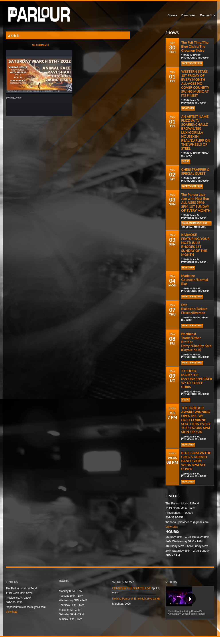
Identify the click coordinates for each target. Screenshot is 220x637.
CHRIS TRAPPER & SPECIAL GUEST (195, 171)
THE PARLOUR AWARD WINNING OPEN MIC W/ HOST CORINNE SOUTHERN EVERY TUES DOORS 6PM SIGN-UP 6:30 (195, 420)
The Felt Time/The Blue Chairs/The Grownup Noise (194, 46)
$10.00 (185, 161)
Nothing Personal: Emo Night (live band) (136, 598)
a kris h (13, 35)
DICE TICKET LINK (192, 63)
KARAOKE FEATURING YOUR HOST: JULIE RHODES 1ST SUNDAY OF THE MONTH (195, 245)
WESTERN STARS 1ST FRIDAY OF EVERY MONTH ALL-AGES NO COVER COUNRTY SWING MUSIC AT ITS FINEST (195, 83)
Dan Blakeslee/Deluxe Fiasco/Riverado (194, 309)
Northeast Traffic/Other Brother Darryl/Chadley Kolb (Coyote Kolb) (196, 342)
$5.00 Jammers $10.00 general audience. (194, 224)
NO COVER (188, 108)
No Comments (40, 45)
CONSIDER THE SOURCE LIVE (131, 588)
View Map (171, 526)
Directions (188, 15)
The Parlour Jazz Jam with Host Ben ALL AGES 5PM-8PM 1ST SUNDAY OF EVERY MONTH (195, 202)
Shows (172, 15)
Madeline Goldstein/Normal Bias (194, 280)
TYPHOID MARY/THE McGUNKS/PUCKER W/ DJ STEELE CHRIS (196, 379)
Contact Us (207, 15)
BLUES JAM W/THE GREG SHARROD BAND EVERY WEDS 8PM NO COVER (196, 461)
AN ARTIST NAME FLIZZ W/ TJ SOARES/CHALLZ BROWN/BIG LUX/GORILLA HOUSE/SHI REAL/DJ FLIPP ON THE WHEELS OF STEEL (195, 132)
